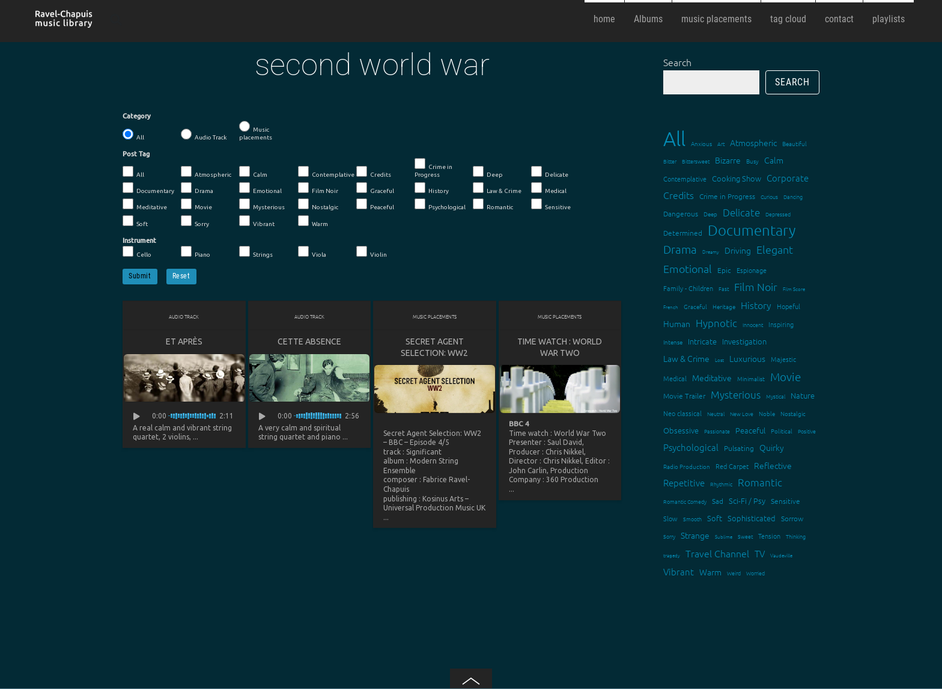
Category (137, 116)
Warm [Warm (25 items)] (710, 572)
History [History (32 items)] (756, 304)
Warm (313, 221)
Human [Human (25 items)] (676, 323)
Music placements (255, 131)
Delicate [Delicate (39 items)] (741, 212)
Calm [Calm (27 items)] (773, 160)
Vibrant (257, 221)
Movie (196, 204)
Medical (549, 188)
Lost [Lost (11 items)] (719, 360)
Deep (488, 172)
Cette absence (309, 341)
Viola (312, 252)
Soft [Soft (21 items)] (714, 518)
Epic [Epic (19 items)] (724, 270)
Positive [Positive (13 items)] (807, 430)
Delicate (549, 172)
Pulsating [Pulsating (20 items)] (739, 448)
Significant (424, 452)
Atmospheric (206, 172)
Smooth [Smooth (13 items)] (692, 518)
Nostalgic (318, 204)
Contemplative (326, 172)
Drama (197, 188)
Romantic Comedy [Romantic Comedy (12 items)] (684, 501)
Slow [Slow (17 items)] (670, 518)
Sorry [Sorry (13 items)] (669, 535)
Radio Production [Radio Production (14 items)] (686, 466)
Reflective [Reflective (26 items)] (773, 465)
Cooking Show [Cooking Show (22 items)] (736, 178)
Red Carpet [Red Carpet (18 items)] (732, 466)
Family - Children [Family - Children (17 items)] (688, 288)
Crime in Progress (433, 168)
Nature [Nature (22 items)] (803, 395)
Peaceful (375, 204)
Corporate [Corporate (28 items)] (788, 177)
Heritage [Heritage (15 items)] (724, 306)
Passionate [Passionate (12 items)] (717, 430)
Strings (256, 252)
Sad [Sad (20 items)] (717, 501)
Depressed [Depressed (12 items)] (778, 213)
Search (677, 62)
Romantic (493, 204)
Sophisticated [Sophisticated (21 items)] (752, 518)
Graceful (375, 188)
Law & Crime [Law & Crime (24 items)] (686, 358)
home (604, 19)
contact (839, 19)
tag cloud (788, 19)
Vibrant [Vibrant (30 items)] (678, 571)
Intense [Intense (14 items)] (672, 341)
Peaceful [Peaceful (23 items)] (750, 430)
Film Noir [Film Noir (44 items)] (755, 286)
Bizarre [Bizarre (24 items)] (728, 160)
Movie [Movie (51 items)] (785, 376)
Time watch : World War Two (559, 347)
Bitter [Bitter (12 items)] (669, 160)
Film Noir (318, 188)
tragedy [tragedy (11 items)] (671, 555)
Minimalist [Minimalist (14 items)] (751, 378)
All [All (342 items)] (674, 138)
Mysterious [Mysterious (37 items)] (736, 394)
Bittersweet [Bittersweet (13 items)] (696, 160)
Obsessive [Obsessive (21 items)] (681, 430)
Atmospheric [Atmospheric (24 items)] (753, 142)
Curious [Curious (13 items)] (769, 196)
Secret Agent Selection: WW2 (434, 347)
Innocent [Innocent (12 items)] (753, 324)
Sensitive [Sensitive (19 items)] (785, 501)
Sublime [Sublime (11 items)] (723, 536)
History (432, 188)
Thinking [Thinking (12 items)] (796, 535)
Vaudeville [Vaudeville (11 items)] (781, 555)
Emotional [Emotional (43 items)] (687, 268)
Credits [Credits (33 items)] (678, 194)
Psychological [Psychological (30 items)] (691, 447)
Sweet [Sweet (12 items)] (745, 535)
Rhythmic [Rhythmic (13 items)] (721, 483)
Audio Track (203, 135)
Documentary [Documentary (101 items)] (751, 230)
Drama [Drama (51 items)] (680, 249)
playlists (888, 19)
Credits (373, 172)
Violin (371, 252)
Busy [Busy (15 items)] (752, 160)
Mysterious (262, 204)
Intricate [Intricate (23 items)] (702, 341)
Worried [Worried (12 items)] (755, 572)
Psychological (440, 204)
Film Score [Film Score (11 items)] (794, 289)
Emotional (260, 188)
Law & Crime (497, 188)
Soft (135, 221)
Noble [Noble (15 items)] (767, 413)
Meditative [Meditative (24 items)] (712, 378)
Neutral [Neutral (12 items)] (716, 413)
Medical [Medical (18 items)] (675, 378)
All (133, 135)
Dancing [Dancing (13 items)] (793, 196)
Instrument (139, 240)
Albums (648, 19)
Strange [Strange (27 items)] (695, 535)
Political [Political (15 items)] (781, 430)
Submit (140, 276)
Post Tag (136, 154)
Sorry (195, 221)
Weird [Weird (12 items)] (734, 572)
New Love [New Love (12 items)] (741, 413)
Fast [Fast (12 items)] (724, 288)
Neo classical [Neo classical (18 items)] (682, 413)
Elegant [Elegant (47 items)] (774, 249)
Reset (181, 276)
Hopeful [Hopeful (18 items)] (788, 306)
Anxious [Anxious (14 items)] (701, 143)
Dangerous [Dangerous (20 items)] (680, 213)
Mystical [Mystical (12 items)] (775, 395)
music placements (716, 19)
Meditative (145, 204)
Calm (253, 172)
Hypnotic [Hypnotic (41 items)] (716, 322)
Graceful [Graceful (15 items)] (695, 306)
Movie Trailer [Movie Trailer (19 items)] (684, 395)
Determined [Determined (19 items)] (682, 232)
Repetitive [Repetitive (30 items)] (684, 482)
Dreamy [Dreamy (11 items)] (710, 252)
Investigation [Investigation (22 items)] (744, 341)
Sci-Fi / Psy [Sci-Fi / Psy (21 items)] (747, 500)
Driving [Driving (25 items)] (738, 250)
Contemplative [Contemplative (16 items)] (684, 178)
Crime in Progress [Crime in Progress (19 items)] (727, 196)
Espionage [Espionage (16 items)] (752, 270)
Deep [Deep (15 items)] (710, 213)
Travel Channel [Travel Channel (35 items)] (717, 553)
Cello (137, 252)
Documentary (148, 188)
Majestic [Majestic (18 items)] (783, 359)
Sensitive (551, 204)
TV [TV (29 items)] (760, 553)
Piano (195, 252)
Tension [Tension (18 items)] (769, 535)
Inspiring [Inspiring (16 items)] (781, 324)
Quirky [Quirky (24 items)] (771, 447)
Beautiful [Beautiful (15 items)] (794, 143)
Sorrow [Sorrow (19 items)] (792, 518)
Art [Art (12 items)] (721, 143)
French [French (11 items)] (670, 307)
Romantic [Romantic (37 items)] (760, 482)
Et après (184, 341)
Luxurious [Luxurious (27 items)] (747, 358)
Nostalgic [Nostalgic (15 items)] (793, 413)
